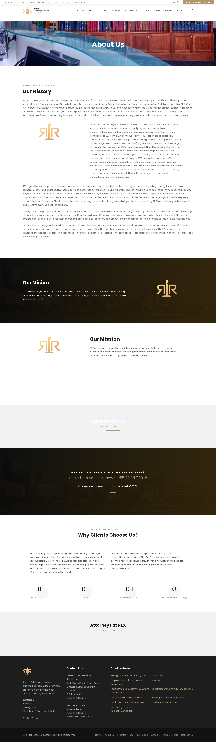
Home (80, 10)
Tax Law (156, 680)
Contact (182, 10)
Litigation (157, 675)
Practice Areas (112, 10)
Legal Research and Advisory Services (172, 689)
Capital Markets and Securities (127, 702)
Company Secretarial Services (127, 697)
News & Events (164, 10)
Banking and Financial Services (168, 697)
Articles (146, 10)
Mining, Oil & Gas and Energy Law (128, 675)
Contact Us (187, 734)
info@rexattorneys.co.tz (45, 2)
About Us (94, 10)
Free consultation (198, 2)
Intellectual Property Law (165, 702)
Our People (131, 10)
